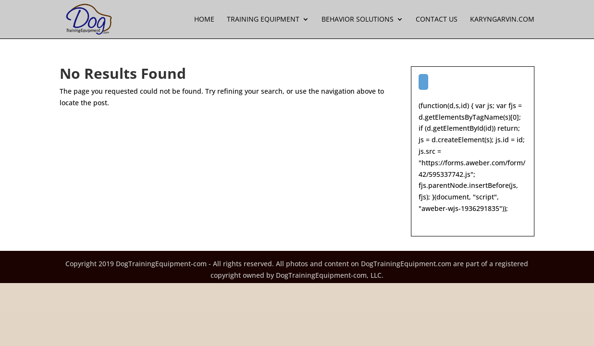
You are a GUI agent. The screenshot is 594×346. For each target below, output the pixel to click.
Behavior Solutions (358, 20)
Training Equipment (263, 20)
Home (204, 20)
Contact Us (437, 20)
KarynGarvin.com (502, 20)
